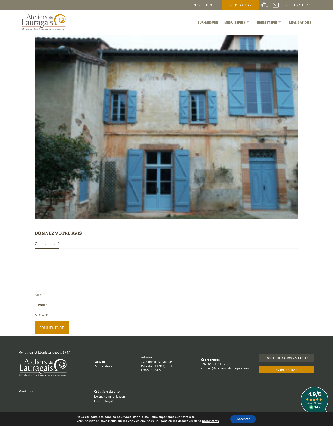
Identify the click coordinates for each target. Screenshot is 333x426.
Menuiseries (235, 23)
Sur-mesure (206, 23)
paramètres (209, 421)
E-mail (41, 304)
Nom (40, 294)
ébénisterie (268, 23)
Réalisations (300, 23)
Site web (41, 314)
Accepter (243, 419)
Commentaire (47, 243)
